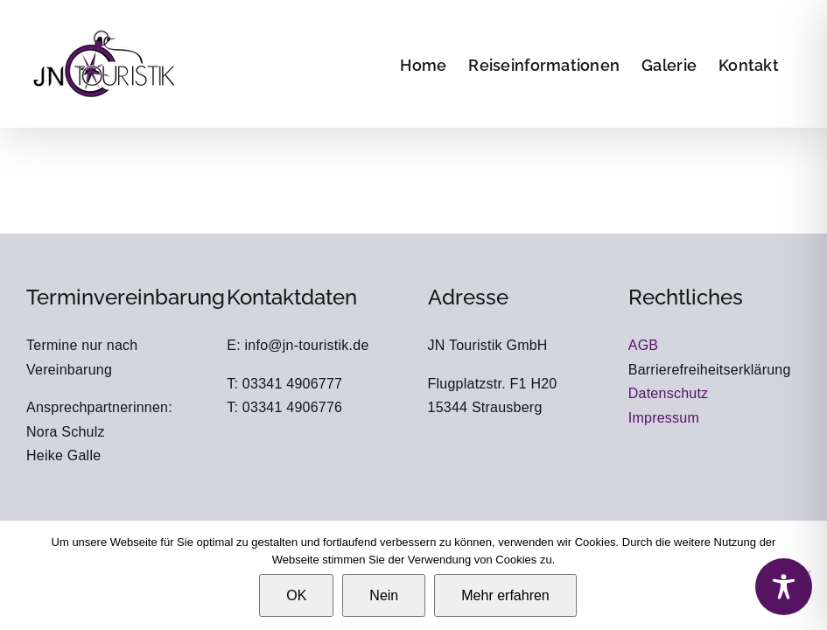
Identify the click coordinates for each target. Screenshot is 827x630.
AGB (643, 345)
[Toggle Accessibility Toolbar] (783, 586)
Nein (383, 595)
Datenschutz (668, 393)
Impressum (663, 417)
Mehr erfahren (505, 595)
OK (296, 595)
